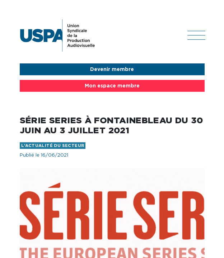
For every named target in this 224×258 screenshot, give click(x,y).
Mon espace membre (112, 86)
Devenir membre (112, 69)
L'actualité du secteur (52, 146)
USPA (57, 35)
